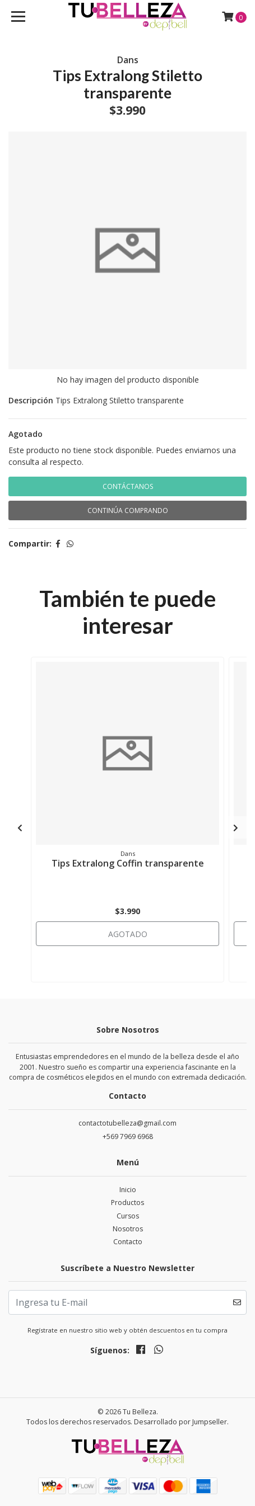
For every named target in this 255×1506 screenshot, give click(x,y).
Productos (127, 1202)
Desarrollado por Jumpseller (180, 1422)
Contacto (127, 1241)
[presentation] (19, 827)
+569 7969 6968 (128, 1136)
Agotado (25, 434)
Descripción (30, 400)
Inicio (127, 1189)
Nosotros (128, 1229)
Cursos (128, 1216)
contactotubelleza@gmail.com (127, 1123)
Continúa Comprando (127, 510)
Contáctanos (128, 486)
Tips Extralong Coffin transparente (128, 863)
